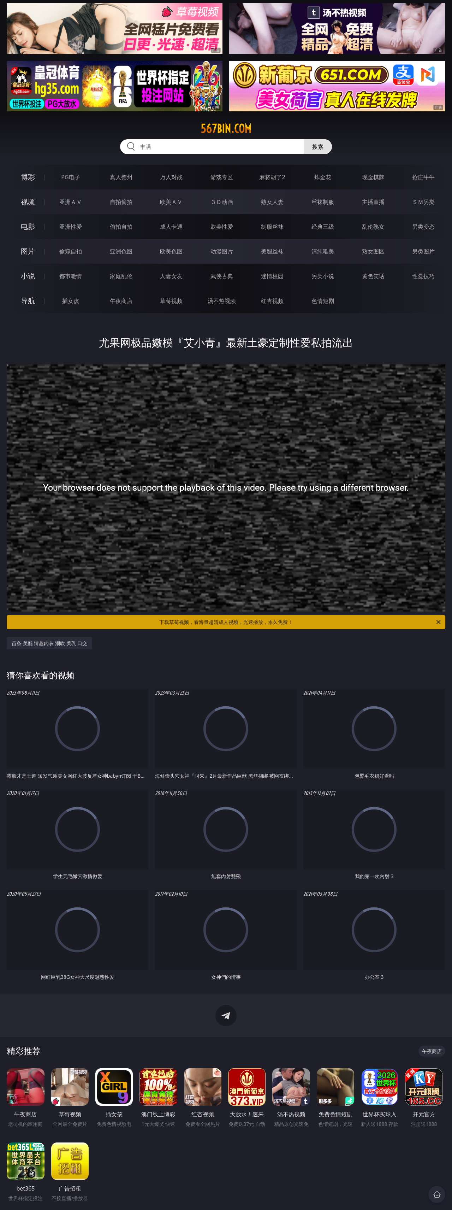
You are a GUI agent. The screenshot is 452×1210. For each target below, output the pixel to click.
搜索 (317, 147)
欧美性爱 (221, 226)
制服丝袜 (272, 226)
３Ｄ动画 (221, 202)
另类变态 (423, 226)
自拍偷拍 (121, 202)
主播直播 (373, 202)
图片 (28, 251)
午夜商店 (121, 301)
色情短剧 (322, 301)
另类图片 (423, 251)
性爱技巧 (423, 276)
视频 (28, 201)
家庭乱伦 (121, 276)
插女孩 (70, 301)
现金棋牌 (373, 177)
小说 (28, 276)
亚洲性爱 (70, 226)
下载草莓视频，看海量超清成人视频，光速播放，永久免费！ (300, 622)
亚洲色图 (121, 251)
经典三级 (322, 226)
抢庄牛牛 (423, 177)
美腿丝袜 (272, 251)
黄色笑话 (373, 276)
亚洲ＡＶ (70, 202)
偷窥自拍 (70, 251)
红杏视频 (272, 301)
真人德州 (121, 177)
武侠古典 (221, 276)
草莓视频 (171, 301)
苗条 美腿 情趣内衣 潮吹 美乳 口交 (49, 643)
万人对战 (171, 177)
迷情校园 (272, 276)
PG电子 (70, 177)
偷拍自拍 (121, 226)
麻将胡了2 (272, 177)
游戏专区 (221, 177)
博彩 (28, 177)
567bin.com (226, 129)
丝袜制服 (322, 202)
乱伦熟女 (373, 226)
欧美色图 (171, 251)
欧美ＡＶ (171, 202)
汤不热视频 (222, 301)
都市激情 (70, 276)
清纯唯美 (322, 251)
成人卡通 (171, 226)
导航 (28, 300)
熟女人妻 (272, 202)
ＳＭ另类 (423, 202)
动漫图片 (221, 251)
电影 (28, 226)
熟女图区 (373, 251)
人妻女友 (171, 276)
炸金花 (322, 177)
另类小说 (322, 276)
